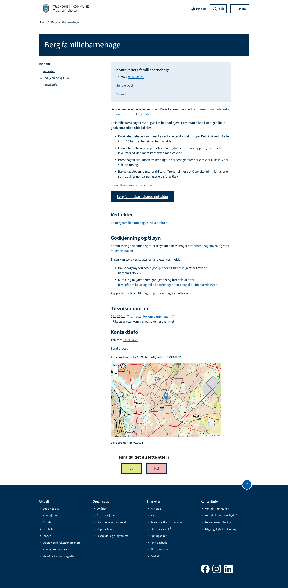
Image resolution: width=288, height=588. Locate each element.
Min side (198, 9)
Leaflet (205, 435)
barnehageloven (206, 246)
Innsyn (45, 536)
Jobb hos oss (49, 509)
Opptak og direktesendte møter (60, 543)
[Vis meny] (239, 8)
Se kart (121, 94)
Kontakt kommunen (215, 509)
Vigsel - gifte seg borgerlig (56, 556)
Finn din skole (157, 549)
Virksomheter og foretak (110, 522)
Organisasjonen (104, 516)
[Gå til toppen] (247, 484)
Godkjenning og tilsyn (54, 78)
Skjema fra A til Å (159, 529)
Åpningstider (157, 536)
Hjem (42, 22)
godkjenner (160, 268)
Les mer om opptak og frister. (131, 114)
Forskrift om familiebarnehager (132, 185)
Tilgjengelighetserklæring (218, 529)
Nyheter (46, 522)
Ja (131, 468)
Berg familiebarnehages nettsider (142, 196)
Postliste (46, 529)
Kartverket (215, 435)
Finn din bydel (157, 543)
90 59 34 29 (136, 77)
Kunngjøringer (50, 516)
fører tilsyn (180, 268)
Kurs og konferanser (53, 549)
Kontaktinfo (48, 85)
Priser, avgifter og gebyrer (164, 522)
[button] (166, 396)
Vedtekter (47, 71)
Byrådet (99, 509)
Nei (156, 468)
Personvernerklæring (216, 522)
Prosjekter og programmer (111, 536)
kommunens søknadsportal (210, 109)
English (153, 556)
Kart (151, 516)
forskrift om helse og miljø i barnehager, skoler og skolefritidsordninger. (167, 285)
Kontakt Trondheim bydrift (219, 516)
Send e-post (124, 85)
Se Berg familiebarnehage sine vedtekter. (139, 223)
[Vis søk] (218, 8)
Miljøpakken (102, 529)
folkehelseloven (122, 251)
